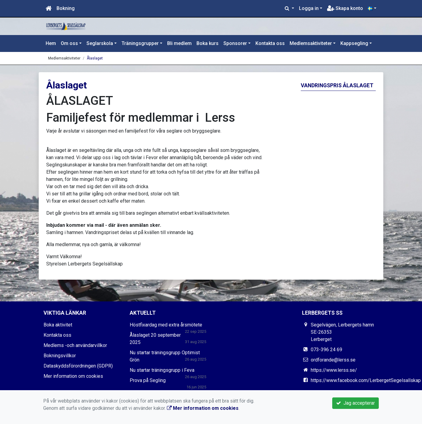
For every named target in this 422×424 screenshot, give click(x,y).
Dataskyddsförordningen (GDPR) (78, 366)
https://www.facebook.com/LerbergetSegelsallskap (366, 380)
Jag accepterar (355, 403)
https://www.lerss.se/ (334, 370)
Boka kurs (207, 43)
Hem (51, 43)
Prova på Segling (148, 380)
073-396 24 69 (326, 349)
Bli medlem (179, 43)
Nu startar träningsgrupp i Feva (162, 370)
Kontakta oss (270, 43)
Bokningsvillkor (60, 355)
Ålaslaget (95, 58)
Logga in (309, 8)
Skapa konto (345, 8)
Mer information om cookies (73, 376)
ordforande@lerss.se (333, 360)
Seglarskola (99, 43)
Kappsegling (354, 43)
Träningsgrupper (140, 43)
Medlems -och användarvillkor (75, 345)
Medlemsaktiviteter (311, 43)
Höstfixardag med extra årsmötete (166, 325)
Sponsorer (235, 43)
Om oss (69, 43)
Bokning (66, 8)
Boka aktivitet (58, 325)
